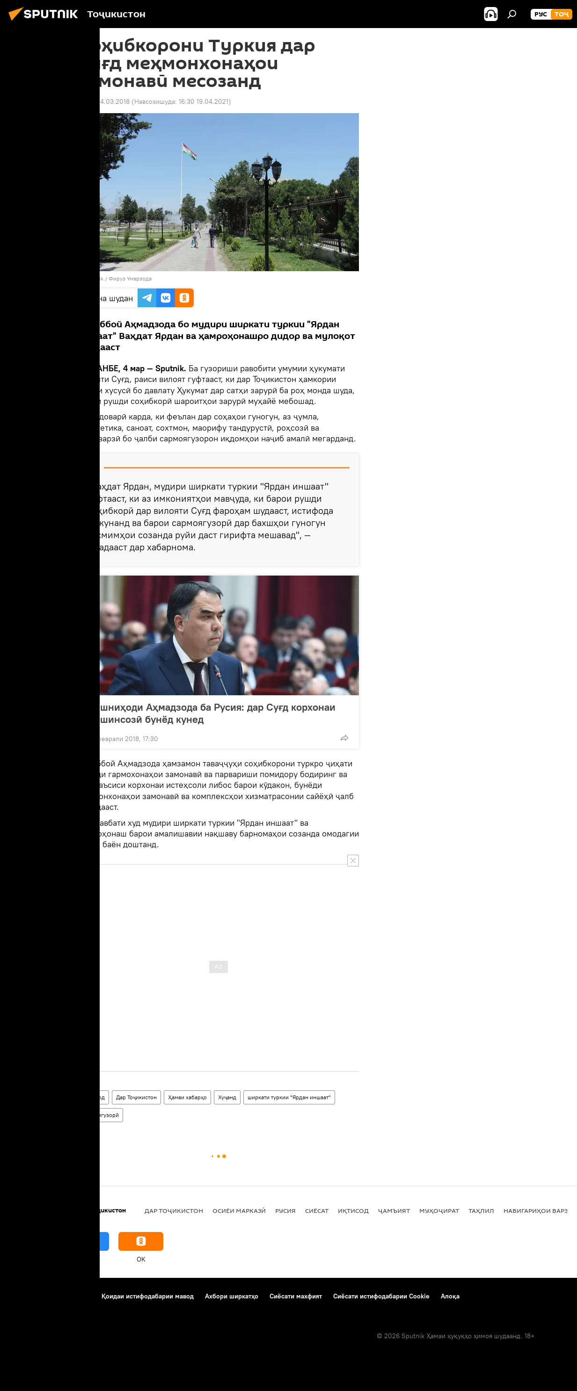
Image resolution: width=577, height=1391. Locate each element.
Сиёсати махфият (296, 1296)
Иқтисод (93, 1097)
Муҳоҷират (439, 1210)
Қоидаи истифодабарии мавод (148, 1296)
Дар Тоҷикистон (136, 1097)
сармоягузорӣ (100, 1114)
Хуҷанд (227, 1097)
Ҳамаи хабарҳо (187, 1097)
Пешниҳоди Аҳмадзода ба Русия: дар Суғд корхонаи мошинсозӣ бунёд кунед (212, 713)
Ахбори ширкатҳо (231, 1296)
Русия (285, 1210)
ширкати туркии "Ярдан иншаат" (289, 1097)
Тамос (81, 1296)
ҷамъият (394, 1210)
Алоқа (450, 1296)
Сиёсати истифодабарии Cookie (381, 1296)
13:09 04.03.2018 (104, 101)
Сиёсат (317, 1210)
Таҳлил (481, 1210)
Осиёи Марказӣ (239, 1210)
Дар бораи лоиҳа (35, 1296)
